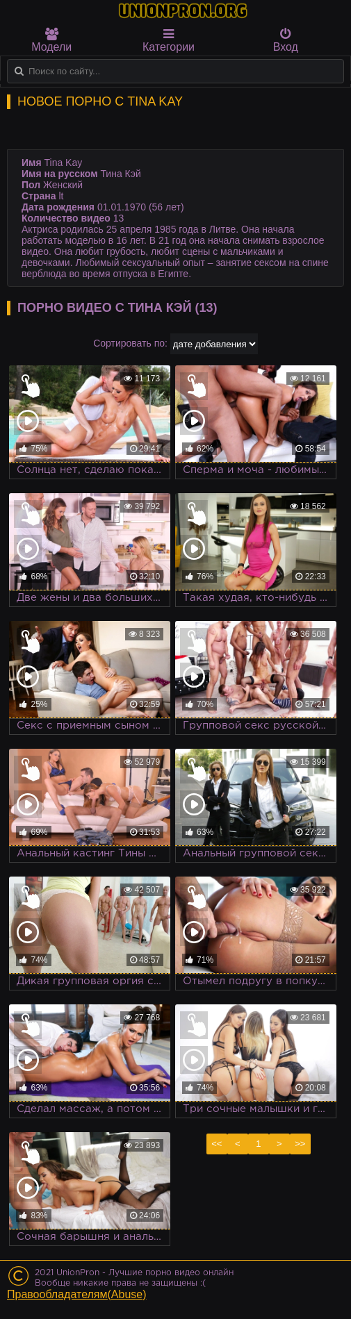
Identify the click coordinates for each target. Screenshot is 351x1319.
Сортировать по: (130, 343)
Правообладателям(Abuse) (77, 1294)
